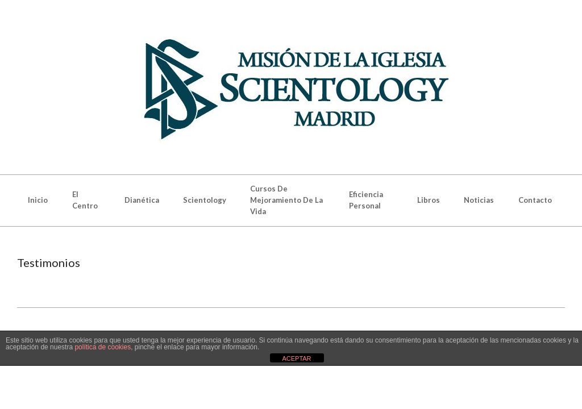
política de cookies (102, 347)
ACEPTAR (296, 358)
